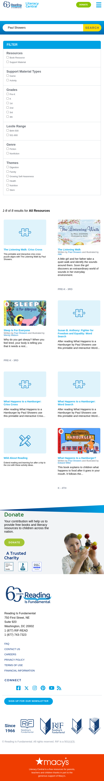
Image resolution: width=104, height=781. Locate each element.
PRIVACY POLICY (14, 659)
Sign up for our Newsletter (28, 701)
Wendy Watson (11, 335)
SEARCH (92, 27)
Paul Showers (74, 252)
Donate (14, 542)
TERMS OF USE (15, 665)
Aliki (60, 254)
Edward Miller (64, 463)
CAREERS (10, 654)
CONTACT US (13, 649)
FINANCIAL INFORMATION (19, 670)
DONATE (83, 4)
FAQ (6, 643)
